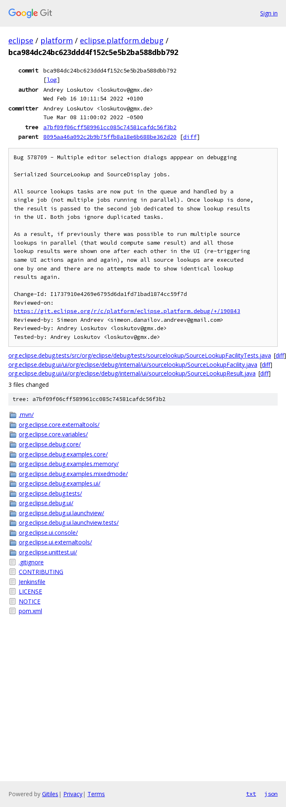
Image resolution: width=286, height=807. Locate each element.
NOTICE (29, 601)
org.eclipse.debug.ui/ (46, 503)
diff (189, 136)
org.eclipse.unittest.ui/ (48, 552)
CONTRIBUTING (41, 572)
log (52, 79)
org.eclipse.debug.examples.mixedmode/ (73, 474)
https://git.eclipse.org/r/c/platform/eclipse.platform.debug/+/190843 (127, 311)
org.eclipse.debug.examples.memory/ (69, 464)
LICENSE (30, 591)
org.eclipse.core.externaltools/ (59, 425)
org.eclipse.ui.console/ (48, 532)
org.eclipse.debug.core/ (50, 444)
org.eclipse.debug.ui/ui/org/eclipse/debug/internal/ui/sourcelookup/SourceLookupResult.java (132, 373)
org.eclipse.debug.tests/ (50, 493)
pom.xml (30, 611)
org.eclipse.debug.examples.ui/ (59, 483)
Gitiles (50, 794)
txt (251, 793)
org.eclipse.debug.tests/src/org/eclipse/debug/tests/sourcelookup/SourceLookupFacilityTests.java (139, 355)
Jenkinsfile (32, 582)
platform (56, 40)
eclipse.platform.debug (122, 40)
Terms (96, 794)
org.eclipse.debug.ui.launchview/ (61, 513)
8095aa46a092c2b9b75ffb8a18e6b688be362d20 (110, 136)
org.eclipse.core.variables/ (53, 434)
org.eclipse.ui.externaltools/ (55, 542)
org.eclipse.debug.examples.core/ (63, 454)
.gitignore (31, 562)
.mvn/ (26, 415)
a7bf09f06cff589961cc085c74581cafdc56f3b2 (110, 127)
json (271, 793)
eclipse (20, 40)
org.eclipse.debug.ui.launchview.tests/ (69, 522)
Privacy (72, 794)
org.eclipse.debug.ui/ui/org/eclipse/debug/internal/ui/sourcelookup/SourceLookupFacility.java (132, 364)
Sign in (269, 13)
